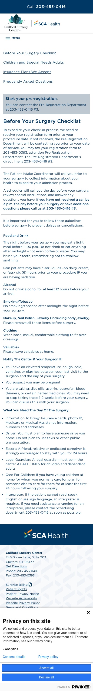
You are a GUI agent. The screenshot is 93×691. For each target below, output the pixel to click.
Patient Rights (16, 589)
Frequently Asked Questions (28, 81)
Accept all (46, 668)
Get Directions (16, 566)
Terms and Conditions (22, 607)
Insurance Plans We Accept (27, 72)
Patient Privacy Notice (22, 594)
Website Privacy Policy (23, 603)
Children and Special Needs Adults (33, 62)
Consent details (14, 657)
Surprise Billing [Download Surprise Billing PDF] (19, 584)
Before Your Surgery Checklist (29, 53)
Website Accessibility (21, 598)
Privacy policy (48, 657)
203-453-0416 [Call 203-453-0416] (46, 6)
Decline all (46, 677)
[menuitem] (46, 533)
